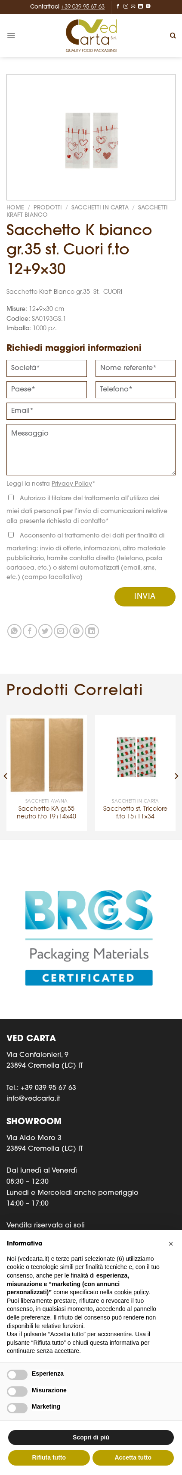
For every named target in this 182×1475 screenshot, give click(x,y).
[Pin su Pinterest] (76, 631)
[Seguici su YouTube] (148, 6)
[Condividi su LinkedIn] (92, 631)
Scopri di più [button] (91, 1437)
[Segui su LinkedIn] (140, 6)
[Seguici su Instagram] (125, 6)
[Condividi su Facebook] (30, 631)
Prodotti (48, 208)
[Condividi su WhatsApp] (14, 631)
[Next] (176, 776)
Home (15, 208)
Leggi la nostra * (51, 484)
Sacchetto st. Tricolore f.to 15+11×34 (135, 813)
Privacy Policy (72, 484)
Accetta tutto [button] (132, 1457)
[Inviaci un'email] (133, 6)
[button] (171, 1244)
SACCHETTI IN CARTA (100, 208)
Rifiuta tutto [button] (49, 1457)
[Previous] (6, 776)
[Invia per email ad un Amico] (61, 631)
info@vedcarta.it (33, 1099)
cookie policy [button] (131, 1292)
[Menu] (10, 35)
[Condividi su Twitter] (45, 631)
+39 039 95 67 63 (83, 7)
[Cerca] (173, 35)
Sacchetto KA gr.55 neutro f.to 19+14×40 (46, 813)
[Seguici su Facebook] (118, 6)
